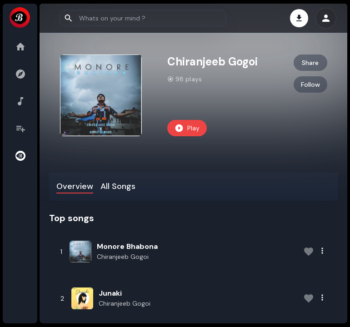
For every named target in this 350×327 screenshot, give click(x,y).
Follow (310, 84)
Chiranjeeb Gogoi (124, 257)
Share (310, 63)
